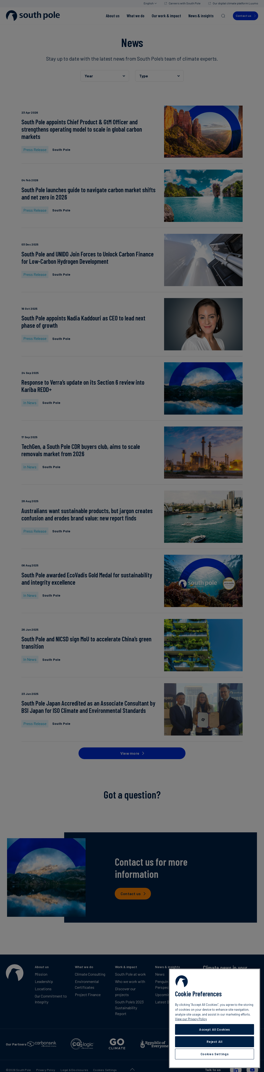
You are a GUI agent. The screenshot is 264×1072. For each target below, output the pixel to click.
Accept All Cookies (214, 1029)
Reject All (214, 1042)
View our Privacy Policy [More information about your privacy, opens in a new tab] (191, 1019)
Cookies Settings (215, 1054)
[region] (214, 1018)
